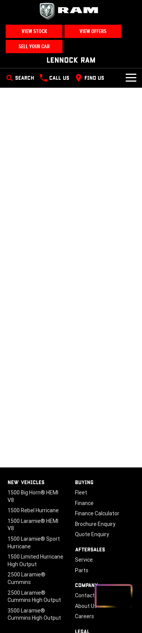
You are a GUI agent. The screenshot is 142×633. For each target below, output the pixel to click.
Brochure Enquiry (95, 524)
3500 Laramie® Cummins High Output (34, 614)
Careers (84, 616)
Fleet (81, 492)
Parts (81, 570)
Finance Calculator (97, 513)
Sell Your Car (34, 46)
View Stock (34, 31)
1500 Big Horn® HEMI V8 (33, 496)
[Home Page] (71, 11)
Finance (84, 503)
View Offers (93, 31)
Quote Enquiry (92, 534)
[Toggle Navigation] (131, 77)
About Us (86, 606)
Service (84, 559)
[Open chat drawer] (114, 596)
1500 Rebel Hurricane (33, 510)
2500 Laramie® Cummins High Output (34, 596)
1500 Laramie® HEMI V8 (33, 525)
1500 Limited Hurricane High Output (35, 560)
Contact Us (88, 595)
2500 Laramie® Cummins (26, 578)
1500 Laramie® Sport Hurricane (34, 542)
